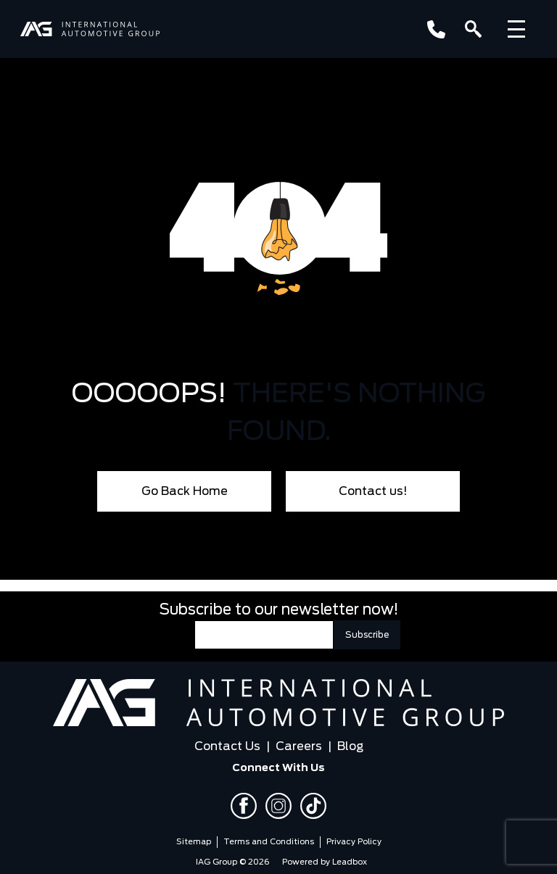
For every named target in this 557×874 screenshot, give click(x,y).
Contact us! (373, 491)
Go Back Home (184, 491)
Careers (299, 746)
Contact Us (227, 746)
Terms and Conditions (268, 842)
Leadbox (349, 862)
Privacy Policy (353, 842)
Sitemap (193, 842)
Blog (350, 746)
